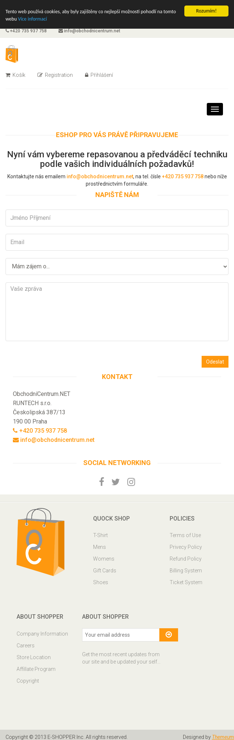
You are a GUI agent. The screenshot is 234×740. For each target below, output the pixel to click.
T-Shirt (100, 535)
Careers (26, 645)
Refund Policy (186, 559)
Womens (103, 559)
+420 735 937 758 (26, 30)
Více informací (32, 19)
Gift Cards (104, 570)
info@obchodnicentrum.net (89, 30)
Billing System (186, 570)
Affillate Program (36, 669)
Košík (15, 75)
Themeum (223, 737)
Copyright (28, 681)
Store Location (34, 657)
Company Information (42, 634)
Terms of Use (185, 535)
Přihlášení (99, 75)
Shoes (100, 582)
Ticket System (186, 582)
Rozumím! (206, 11)
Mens (99, 547)
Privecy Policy (186, 547)
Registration (55, 75)
